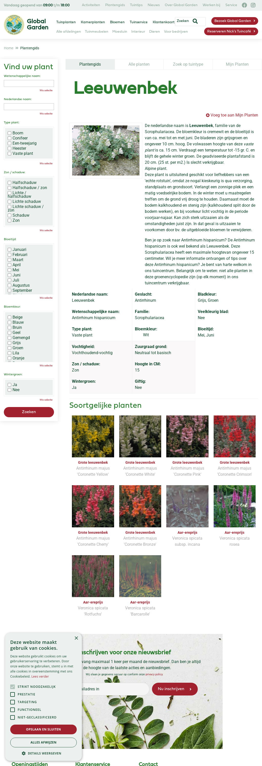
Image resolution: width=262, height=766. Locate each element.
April (14, 265)
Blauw (16, 322)
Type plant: (11, 122)
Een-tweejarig (22, 143)
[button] (43, 753)
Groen (15, 348)
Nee (13, 390)
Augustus (19, 285)
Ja (12, 385)
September (20, 290)
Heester (17, 148)
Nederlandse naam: (18, 99)
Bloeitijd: (10, 239)
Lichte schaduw (24, 201)
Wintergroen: (13, 374)
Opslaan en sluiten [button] (43, 729)
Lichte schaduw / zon (26, 208)
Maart (15, 260)
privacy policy (154, 674)
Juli (13, 280)
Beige (15, 317)
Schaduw (18, 215)
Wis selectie (46, 90)
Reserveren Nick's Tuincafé (229, 31)
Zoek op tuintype (188, 64)
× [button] (76, 638)
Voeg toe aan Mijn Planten (234, 115)
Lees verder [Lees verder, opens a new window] (40, 676)
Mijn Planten (237, 64)
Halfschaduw (22, 182)
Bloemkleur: (12, 307)
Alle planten (139, 64)
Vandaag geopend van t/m (37, 5)
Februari (17, 255)
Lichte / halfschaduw (19, 194)
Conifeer (18, 138)
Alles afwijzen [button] (43, 742)
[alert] (43, 697)
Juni (14, 275)
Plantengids (90, 64)
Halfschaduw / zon (27, 188)
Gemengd (19, 338)
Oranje (16, 358)
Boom (15, 133)
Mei (13, 270)
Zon (14, 220)
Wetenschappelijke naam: (22, 76)
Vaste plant (20, 153)
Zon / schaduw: (14, 172)
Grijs (14, 343)
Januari (17, 249)
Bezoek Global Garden (232, 21)
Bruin (15, 327)
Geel (14, 332)
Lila (13, 353)
